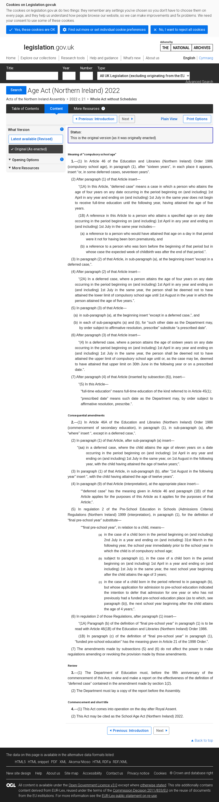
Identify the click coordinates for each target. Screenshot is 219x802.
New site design (18, 773)
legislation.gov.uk (40, 46)
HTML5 (20, 762)
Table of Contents (25, 109)
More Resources (86, 109)
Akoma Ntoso (79, 762)
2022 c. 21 (78, 99)
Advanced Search (199, 82)
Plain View (169, 119)
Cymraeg (206, 58)
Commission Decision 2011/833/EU (140, 790)
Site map (71, 773)
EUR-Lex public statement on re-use (129, 796)
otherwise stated (153, 785)
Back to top (204, 740)
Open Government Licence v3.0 (93, 785)
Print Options (197, 119)
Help (38, 773)
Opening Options (23, 160)
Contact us (114, 773)
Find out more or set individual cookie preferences (107, 30)
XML (63, 762)
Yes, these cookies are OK (35, 30)
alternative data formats (86, 755)
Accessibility (92, 773)
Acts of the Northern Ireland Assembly (35, 99)
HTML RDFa (102, 762)
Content (56, 109)
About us (53, 773)
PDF (54, 762)
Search (16, 90)
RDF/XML (120, 762)
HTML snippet (38, 762)
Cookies (160, 773)
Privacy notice (138, 773)
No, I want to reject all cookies (182, 30)
